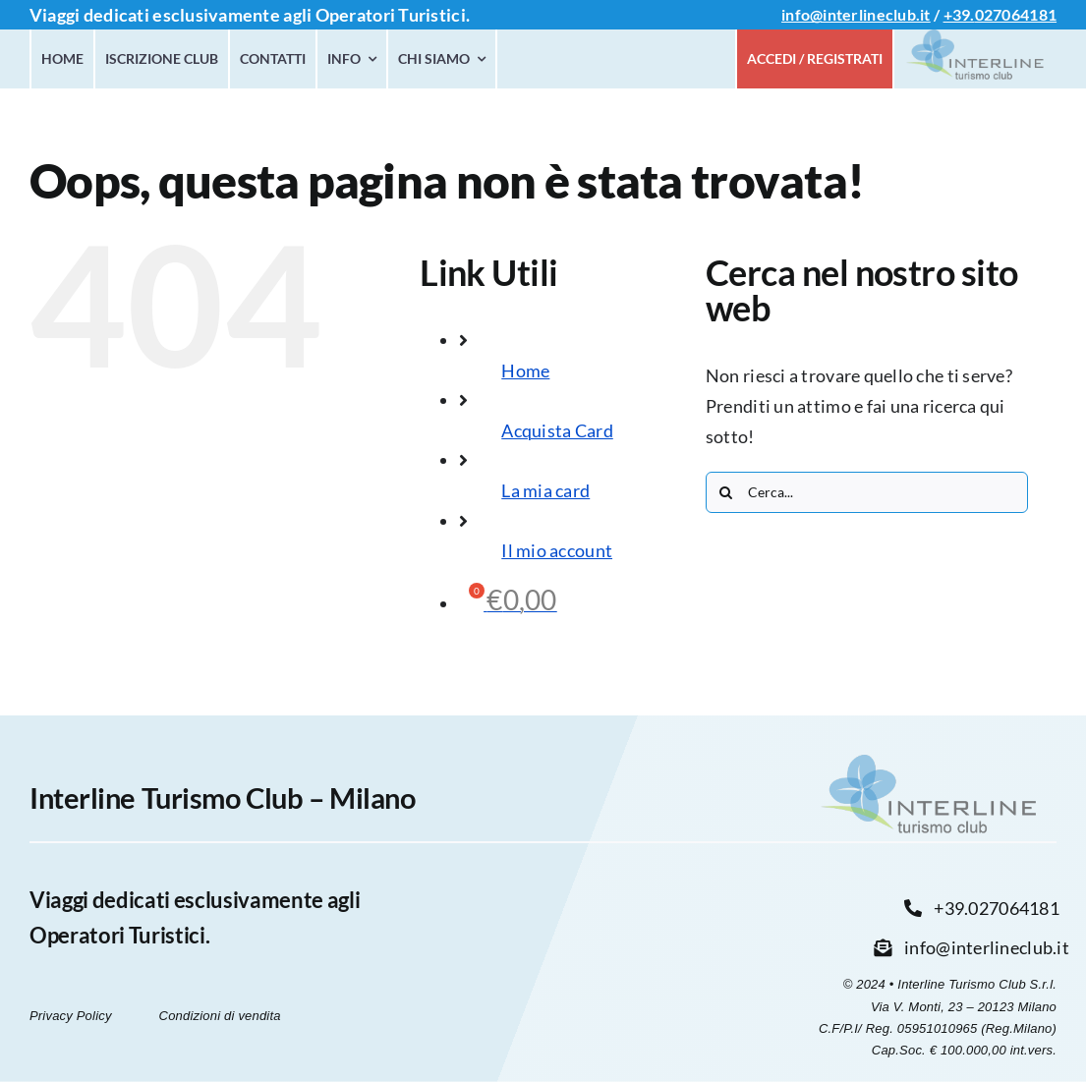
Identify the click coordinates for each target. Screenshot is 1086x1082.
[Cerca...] (867, 492)
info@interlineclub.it (856, 14)
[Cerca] (726, 492)
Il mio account (556, 550)
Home (525, 370)
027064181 (1016, 14)
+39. (959, 14)
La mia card (545, 490)
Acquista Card (557, 430)
